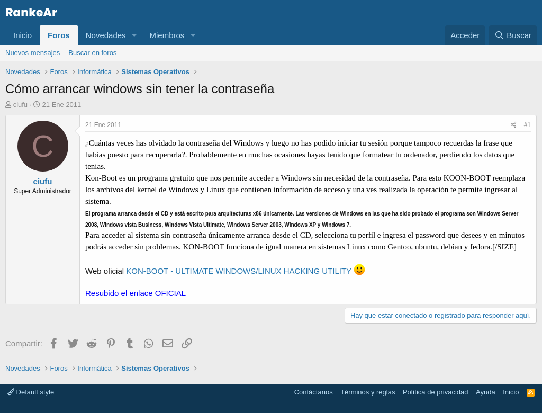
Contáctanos (313, 392)
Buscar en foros (92, 53)
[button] (134, 35)
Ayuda (485, 392)
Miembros (166, 35)
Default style (30, 392)
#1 (527, 125)
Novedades (106, 35)
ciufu (20, 105)
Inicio (22, 35)
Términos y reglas (367, 392)
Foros (59, 35)
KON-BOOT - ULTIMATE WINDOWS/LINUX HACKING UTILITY (245, 270)
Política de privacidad (435, 392)
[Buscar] (513, 35)
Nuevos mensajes (32, 53)
